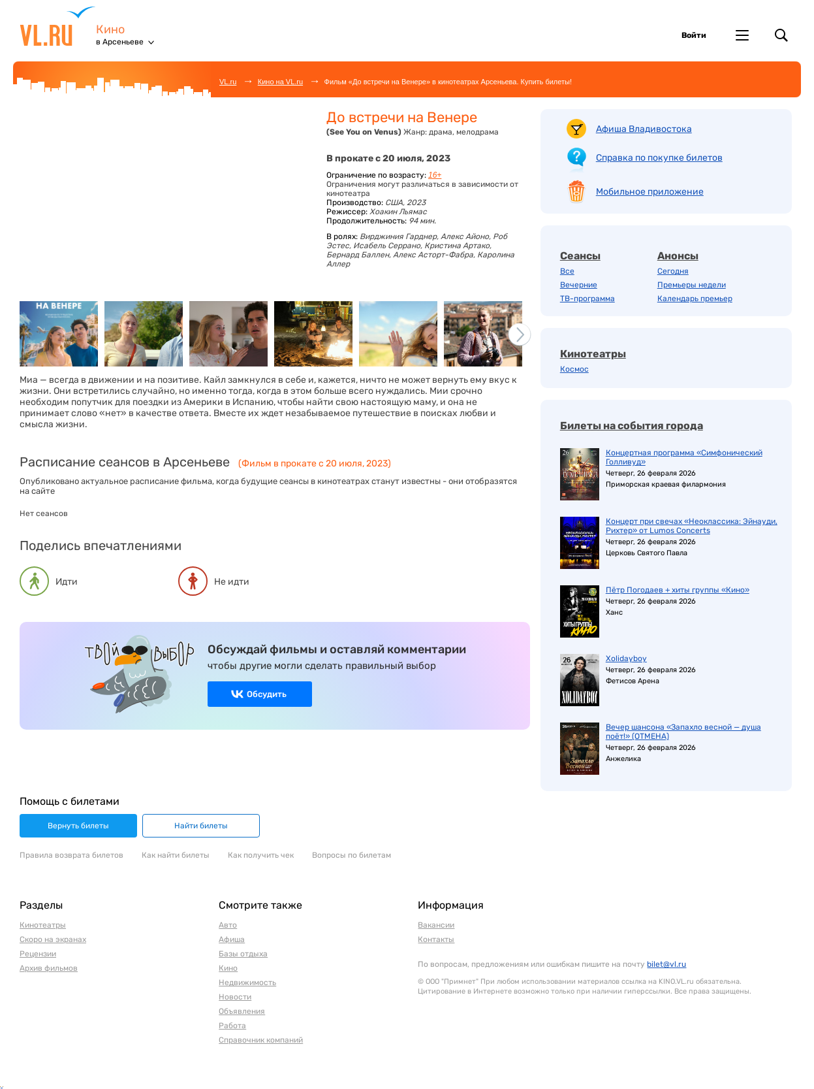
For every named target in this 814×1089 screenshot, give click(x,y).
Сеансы (580, 256)
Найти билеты (201, 825)
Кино (110, 30)
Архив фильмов (49, 968)
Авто (228, 925)
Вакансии (436, 925)
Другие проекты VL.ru (742, 35)
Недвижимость (247, 982)
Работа (232, 1025)
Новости (235, 996)
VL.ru (58, 26)
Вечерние (578, 284)
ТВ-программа (587, 298)
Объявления (242, 1011)
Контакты (436, 939)
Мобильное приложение (650, 191)
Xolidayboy (626, 658)
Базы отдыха (243, 953)
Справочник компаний (261, 1040)
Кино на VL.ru (280, 82)
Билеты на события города (631, 425)
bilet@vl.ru (666, 964)
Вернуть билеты (78, 825)
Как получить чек (261, 855)
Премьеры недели (691, 284)
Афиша (232, 939)
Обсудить (267, 694)
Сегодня (673, 271)
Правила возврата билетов (71, 855)
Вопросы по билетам (351, 855)
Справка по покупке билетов (659, 157)
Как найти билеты (176, 855)
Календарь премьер (694, 298)
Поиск (781, 35)
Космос (574, 369)
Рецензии (38, 953)
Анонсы (677, 256)
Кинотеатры (593, 354)
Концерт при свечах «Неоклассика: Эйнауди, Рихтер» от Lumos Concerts (691, 526)
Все (567, 271)
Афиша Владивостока (644, 129)
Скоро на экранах (53, 939)
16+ (434, 175)
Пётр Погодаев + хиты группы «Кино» (677, 589)
